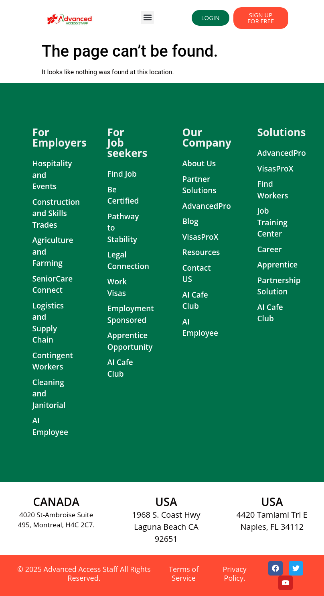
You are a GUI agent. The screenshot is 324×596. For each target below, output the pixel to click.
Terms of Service (183, 573)
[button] (147, 17)
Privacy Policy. (234, 573)
